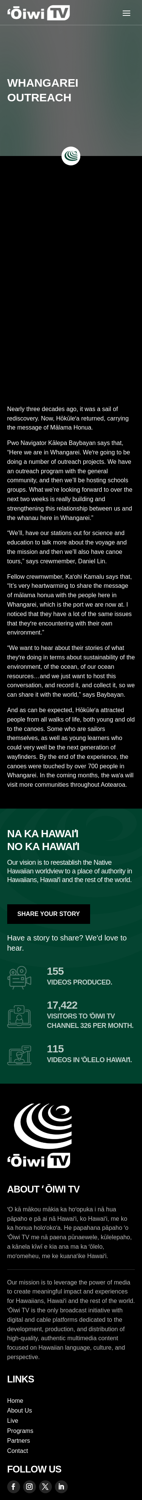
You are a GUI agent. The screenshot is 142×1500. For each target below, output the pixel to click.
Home (15, 1401)
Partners (18, 1440)
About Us (19, 1410)
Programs (20, 1431)
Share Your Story (48, 914)
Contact (17, 1451)
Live (12, 1420)
